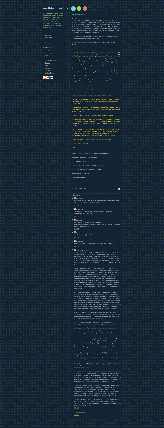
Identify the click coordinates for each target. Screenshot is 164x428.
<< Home (76, 415)
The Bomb (48, 70)
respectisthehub (49, 37)
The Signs (48, 67)
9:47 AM (76, 237)
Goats (46, 65)
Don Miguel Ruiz (96, 36)
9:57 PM (76, 228)
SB (46, 40)
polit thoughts (49, 35)
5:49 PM (76, 408)
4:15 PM (76, 246)
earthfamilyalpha (55, 8)
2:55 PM (76, 216)
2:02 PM (83, 188)
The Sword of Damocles (52, 60)
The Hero (47, 63)
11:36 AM (76, 205)
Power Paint (48, 53)
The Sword (48, 58)
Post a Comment (80, 412)
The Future (48, 50)
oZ (45, 42)
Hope (46, 55)
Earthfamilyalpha (49, 72)
